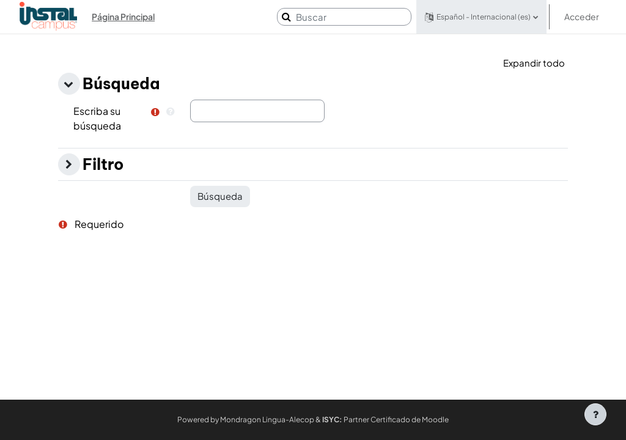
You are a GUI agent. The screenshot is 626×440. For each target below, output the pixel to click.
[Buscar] (344, 17)
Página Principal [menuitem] (123, 16)
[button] (481, 17)
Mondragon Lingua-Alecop (267, 419)
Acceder (581, 16)
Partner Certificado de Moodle (385, 419)
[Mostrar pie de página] (595, 414)
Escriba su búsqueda (97, 118)
